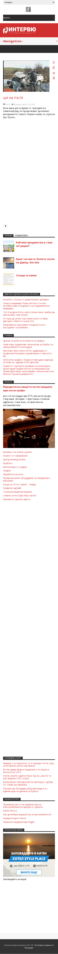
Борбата (7, 463)
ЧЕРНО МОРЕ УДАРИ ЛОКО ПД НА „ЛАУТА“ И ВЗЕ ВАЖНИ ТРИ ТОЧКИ (27, 777)
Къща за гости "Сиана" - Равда (19, 484)
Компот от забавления (15, 455)
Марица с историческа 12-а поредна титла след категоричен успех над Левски (28, 764)
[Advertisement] (29, 173)
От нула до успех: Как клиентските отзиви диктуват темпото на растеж (25, 320)
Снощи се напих (26, 275)
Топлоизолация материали (17, 491)
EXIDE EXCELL (10, 810)
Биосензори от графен (15, 466)
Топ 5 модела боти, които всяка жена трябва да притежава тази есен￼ (29, 313)
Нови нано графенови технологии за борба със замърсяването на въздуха (28, 346)
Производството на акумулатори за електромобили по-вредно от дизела (23, 806)
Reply (7, 104)
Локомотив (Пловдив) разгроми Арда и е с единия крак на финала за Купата (25, 790)
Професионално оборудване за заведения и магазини (26, 479)
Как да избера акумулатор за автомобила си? (27, 814)
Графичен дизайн (12, 488)
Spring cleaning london (14, 459)
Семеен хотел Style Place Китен (19, 495)
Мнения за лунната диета (16, 499)
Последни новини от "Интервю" (39, 946)
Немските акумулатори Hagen (19, 821)
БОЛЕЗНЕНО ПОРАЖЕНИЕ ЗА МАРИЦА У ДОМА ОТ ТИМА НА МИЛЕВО (28, 783)
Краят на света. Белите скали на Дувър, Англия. (35, 260)
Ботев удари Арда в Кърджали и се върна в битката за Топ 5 (26, 771)
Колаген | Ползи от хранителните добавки (26, 299)
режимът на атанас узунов (17, 451)
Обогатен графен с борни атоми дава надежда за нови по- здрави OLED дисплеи (28, 361)
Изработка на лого (13, 474)
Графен (7, 470)
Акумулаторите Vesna (14, 818)
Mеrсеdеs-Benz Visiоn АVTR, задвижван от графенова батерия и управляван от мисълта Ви (27, 353)
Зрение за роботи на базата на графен (23, 340)
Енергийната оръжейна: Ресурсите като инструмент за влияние (24, 326)
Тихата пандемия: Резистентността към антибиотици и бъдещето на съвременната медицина (26, 306)
